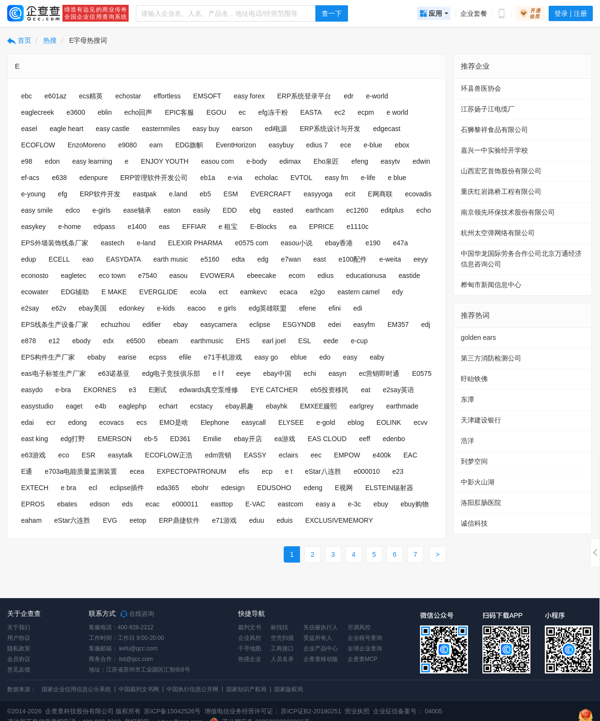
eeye (243, 373)
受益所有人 (317, 638)
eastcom (290, 504)
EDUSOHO (274, 488)
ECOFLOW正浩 (168, 455)
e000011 (185, 504)
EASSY (255, 455)
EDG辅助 (75, 292)
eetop (138, 520)
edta (238, 259)
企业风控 (249, 638)
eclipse (260, 324)
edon (52, 161)
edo (324, 357)
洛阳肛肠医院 (481, 502)
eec (316, 455)
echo (423, 210)
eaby (377, 357)
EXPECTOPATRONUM (192, 471)
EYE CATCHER (274, 390)
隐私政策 (18, 648)
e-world (377, 96)
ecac (152, 504)
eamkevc (253, 292)
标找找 (279, 627)
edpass (104, 226)
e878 (28, 341)
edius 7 (317, 145)
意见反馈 (18, 669)
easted (283, 210)
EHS (243, 341)
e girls (227, 308)
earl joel (274, 341)
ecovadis (418, 194)
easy (350, 357)
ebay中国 (277, 373)
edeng (313, 488)
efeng (359, 161)
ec (242, 112)
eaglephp (132, 406)
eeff (364, 439)
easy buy (205, 128)
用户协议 (18, 638)
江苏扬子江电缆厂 (488, 109)
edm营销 (218, 455)
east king (34, 439)
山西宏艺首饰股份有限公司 (501, 171)
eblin (104, 112)
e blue (397, 177)
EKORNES (100, 390)
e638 (59, 177)
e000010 (367, 471)
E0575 (421, 373)
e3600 (76, 112)
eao (88, 259)
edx (108, 341)
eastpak (144, 194)
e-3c (354, 504)
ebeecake (261, 275)
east (319, 259)
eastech (112, 243)
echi (310, 373)
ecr (50, 422)
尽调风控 (359, 627)
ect (223, 292)
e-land (146, 243)
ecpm (366, 112)
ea (293, 226)
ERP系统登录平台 (304, 96)
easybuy (281, 145)
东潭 (467, 399)
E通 (26, 471)
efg (62, 194)
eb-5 (150, 439)
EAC (410, 455)
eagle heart (66, 128)
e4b (100, 406)
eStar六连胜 (72, 520)
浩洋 (467, 441)
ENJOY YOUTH (165, 161)
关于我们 (18, 627)
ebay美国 (93, 308)
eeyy (420, 259)
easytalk (120, 455)
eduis (284, 520)
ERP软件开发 (100, 194)
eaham (31, 520)
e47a (400, 243)
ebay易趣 (239, 406)
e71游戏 (224, 520)
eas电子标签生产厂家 (53, 373)
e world (397, 112)
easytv (390, 161)
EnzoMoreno (87, 145)
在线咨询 (137, 614)
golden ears (478, 337)
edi (357, 308)
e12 (54, 341)
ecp (267, 471)
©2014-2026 (24, 711)
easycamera (218, 324)
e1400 (137, 226)
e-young (33, 194)
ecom (296, 275)
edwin (422, 161)
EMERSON (114, 439)
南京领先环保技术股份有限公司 (508, 212)
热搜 (49, 40)
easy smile (37, 210)
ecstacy (201, 406)
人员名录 (282, 659)
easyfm (364, 324)
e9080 (127, 145)
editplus (392, 210)
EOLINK (388, 422)
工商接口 (282, 648)
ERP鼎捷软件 (179, 520)
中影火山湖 (477, 482)
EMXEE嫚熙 (318, 406)
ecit (350, 194)
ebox (402, 145)
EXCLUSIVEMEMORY (339, 520)
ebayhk (277, 406)
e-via (235, 177)
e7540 (147, 275)
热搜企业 (249, 659)
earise (127, 357)
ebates (67, 504)
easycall (253, 422)
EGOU (216, 112)
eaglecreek (37, 112)
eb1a (207, 177)
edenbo (394, 439)
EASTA (311, 112)
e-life (368, 177)
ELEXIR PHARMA (195, 243)
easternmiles (161, 128)
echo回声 (138, 112)
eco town (112, 275)
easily (201, 210)
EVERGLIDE (158, 292)
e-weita (390, 259)
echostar (128, 96)
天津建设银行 (481, 420)
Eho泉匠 (326, 161)
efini (334, 308)
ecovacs (111, 422)
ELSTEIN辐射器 (389, 488)
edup (28, 259)
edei (334, 324)
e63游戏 (33, 455)
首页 (19, 40)
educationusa (366, 275)
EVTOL (301, 177)
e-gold (325, 422)
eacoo (196, 308)
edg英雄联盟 (268, 308)
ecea (137, 471)
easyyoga (318, 194)
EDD (230, 210)
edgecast (386, 128)
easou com (217, 161)
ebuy (380, 504)
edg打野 (72, 439)
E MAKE (114, 292)
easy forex (249, 96)
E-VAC (255, 504)
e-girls (102, 210)
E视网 (344, 488)
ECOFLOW (38, 145)
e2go (317, 292)
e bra (68, 488)
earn (156, 145)
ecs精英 (91, 96)
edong (77, 422)
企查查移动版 (320, 659)
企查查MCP (363, 659)
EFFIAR (194, 226)
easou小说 (296, 243)
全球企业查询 (365, 648)
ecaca (288, 292)
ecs (141, 422)
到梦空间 (474, 461)
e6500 (135, 341)
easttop (222, 504)
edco (72, 210)
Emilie (212, 439)
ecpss (158, 357)
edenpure (93, 177)
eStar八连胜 (323, 471)
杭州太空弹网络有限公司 (498, 233)
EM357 (397, 324)
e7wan (290, 259)
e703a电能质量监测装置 (81, 471)
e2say (30, 308)
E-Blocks (263, 226)
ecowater (34, 292)
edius (325, 275)
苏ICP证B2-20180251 (311, 711)
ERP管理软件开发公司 (154, 177)
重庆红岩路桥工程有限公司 (501, 191)
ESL (304, 341)
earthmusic (207, 341)
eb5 (205, 194)
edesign (233, 488)
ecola (198, 292)
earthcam (320, 210)
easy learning (92, 161)
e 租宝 (228, 226)
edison (99, 504)
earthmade (402, 406)
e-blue (372, 145)
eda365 (167, 488)
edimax (290, 161)
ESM (230, 194)
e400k (381, 455)
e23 (397, 471)
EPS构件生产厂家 (48, 357)
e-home (69, 226)
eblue (298, 357)
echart (168, 406)
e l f (218, 373)
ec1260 (357, 210)
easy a (326, 504)
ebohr (200, 488)
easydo (32, 390)
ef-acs (30, 177)
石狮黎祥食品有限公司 (494, 129)
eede (331, 341)
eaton (172, 210)
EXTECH (34, 488)
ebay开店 (248, 439)
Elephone (215, 422)
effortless (167, 96)
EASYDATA (123, 259)
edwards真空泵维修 (208, 390)
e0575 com (251, 243)
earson (242, 128)
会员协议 (18, 659)
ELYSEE (291, 422)
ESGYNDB (299, 324)
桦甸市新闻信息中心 (491, 284)
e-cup (359, 341)
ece (345, 145)
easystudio (37, 406)
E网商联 (380, 194)
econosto (34, 275)
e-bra (63, 390)
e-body (256, 161)
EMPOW (347, 455)
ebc (26, 96)
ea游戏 (285, 439)
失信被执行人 (320, 627)
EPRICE (321, 226)
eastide (409, 275)
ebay (180, 324)
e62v (58, 308)
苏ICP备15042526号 (172, 711)
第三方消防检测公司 (491, 358)
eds (127, 504)
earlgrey (361, 406)
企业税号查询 (365, 638)
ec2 (339, 112)
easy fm (336, 177)
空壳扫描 (282, 638)
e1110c (358, 226)
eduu (256, 520)
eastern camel (358, 292)
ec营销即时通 (379, 373)
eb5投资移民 (329, 390)
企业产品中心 (320, 648)
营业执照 (356, 711)
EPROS (33, 504)
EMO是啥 (173, 422)
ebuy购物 (414, 504)
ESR (89, 455)
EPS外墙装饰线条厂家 (54, 243)
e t (289, 471)
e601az (56, 96)
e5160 (210, 259)
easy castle (113, 128)
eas (164, 226)
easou (178, 275)
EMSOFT (207, 96)
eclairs (288, 455)
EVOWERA (217, 275)
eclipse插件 (127, 488)
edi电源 (276, 128)
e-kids (166, 308)
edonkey (131, 308)
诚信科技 (474, 523)
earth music (171, 259)
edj (426, 324)
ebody (81, 341)
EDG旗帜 (189, 145)
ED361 (180, 439)
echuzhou (115, 324)
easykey (33, 226)
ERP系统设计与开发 (330, 128)
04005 (433, 711)
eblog (356, 422)
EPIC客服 (179, 112)
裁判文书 (249, 627)
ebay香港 (339, 243)
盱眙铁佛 (474, 379)
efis (244, 471)
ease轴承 (137, 210)
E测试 (158, 390)
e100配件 (352, 259)
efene (307, 308)
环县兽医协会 (481, 88)
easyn (337, 373)
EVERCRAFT (271, 194)
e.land (178, 194)
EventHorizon (236, 145)
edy (397, 292)
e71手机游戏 (223, 357)
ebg (254, 210)
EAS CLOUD (327, 439)
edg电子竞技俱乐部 (171, 373)
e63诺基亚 (114, 373)
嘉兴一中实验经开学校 (494, 150)
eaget (74, 406)
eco (63, 455)
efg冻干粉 (273, 112)
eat (365, 390)
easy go (266, 357)
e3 (132, 390)
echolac (266, 177)
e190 (372, 243)
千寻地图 (249, 648)
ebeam (167, 341)
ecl (93, 488)
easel (29, 128)
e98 (26, 161)
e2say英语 (398, 390)
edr (348, 96)
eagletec (73, 275)
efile (185, 357)
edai (27, 422)
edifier (152, 324)
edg (262, 259)
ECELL (59, 259)
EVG (110, 520)
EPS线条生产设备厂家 (54, 324)
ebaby (96, 357)
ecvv (421, 422)
